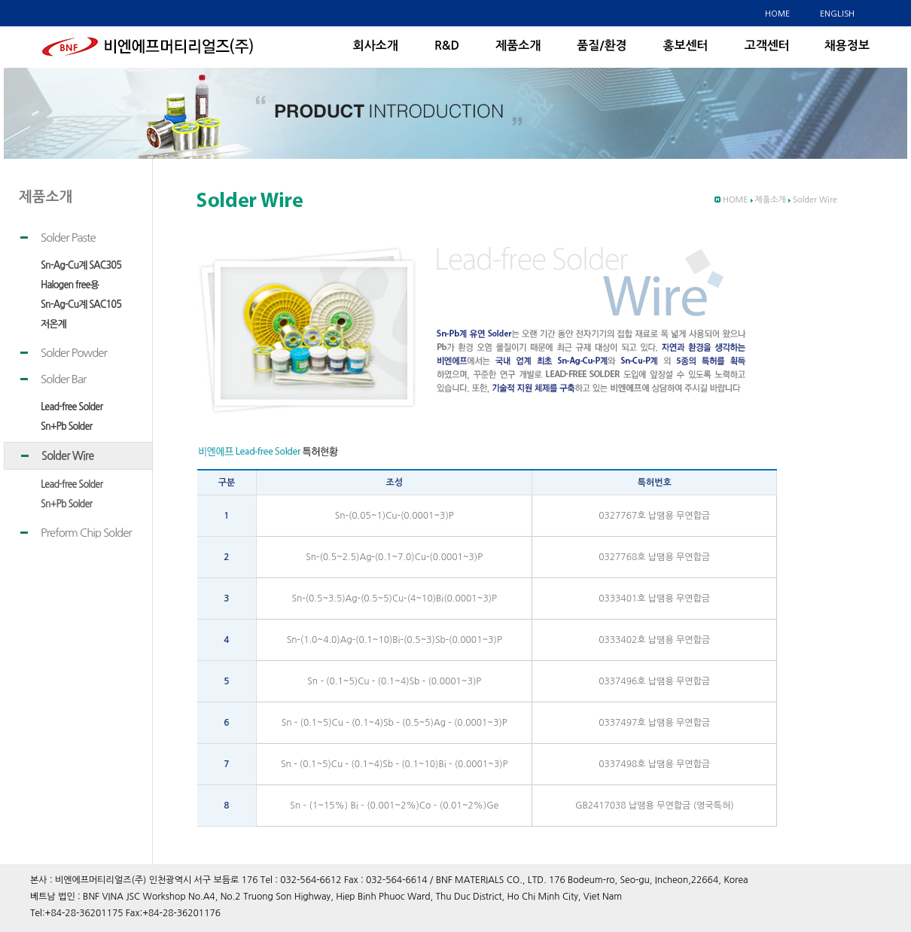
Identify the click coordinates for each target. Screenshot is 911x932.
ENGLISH (837, 13)
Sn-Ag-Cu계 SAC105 (81, 304)
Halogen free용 (70, 285)
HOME (777, 13)
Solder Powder (74, 352)
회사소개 (375, 45)
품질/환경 (601, 45)
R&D (446, 45)
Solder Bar (64, 379)
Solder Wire (67, 455)
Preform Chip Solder (86, 532)
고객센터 (767, 45)
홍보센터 (685, 45)
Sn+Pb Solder (66, 426)
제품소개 (518, 45)
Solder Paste (68, 237)
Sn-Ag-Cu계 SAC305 (81, 265)
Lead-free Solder (71, 407)
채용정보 (847, 45)
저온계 (53, 324)
